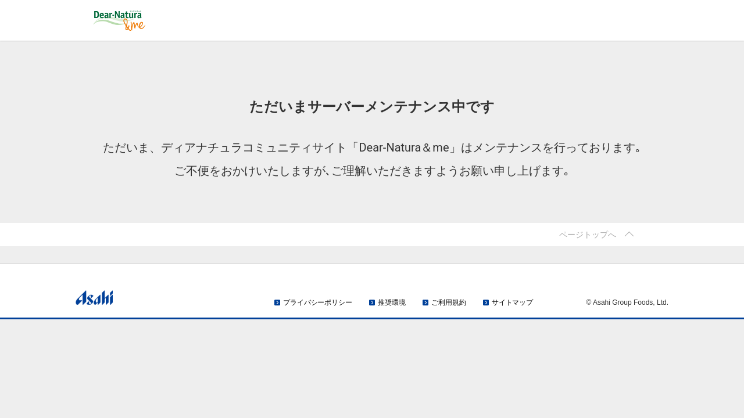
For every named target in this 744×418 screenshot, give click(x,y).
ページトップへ (587, 234)
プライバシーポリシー (317, 302)
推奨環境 (392, 302)
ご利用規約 (448, 302)
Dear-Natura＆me (160, 20)
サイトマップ (512, 302)
